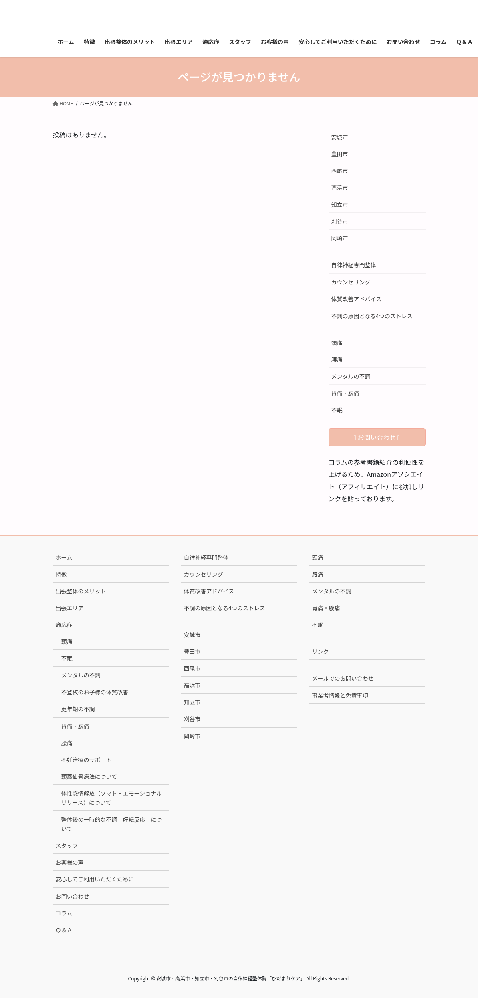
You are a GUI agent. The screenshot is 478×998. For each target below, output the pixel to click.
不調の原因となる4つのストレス (372, 316)
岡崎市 (339, 238)
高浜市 (339, 187)
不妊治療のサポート (86, 760)
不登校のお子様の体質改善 (95, 692)
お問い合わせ (72, 896)
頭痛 (337, 343)
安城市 (339, 137)
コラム (64, 913)
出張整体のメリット (81, 591)
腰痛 (337, 359)
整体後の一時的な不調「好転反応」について (111, 824)
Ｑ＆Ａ (64, 930)
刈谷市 (339, 221)
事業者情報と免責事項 (340, 695)
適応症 (64, 625)
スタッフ (67, 845)
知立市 (339, 204)
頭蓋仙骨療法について (89, 776)
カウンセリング (351, 282)
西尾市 (339, 171)
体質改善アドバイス (356, 299)
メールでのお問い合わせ (342, 678)
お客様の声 (70, 862)
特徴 (61, 574)
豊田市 (339, 154)
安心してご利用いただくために (95, 879)
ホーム (64, 557)
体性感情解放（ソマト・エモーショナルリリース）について (111, 797)
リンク (320, 651)
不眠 (337, 410)
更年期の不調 (78, 709)
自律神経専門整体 (353, 265)
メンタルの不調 (351, 376)
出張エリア (70, 608)
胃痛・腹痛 (345, 393)
